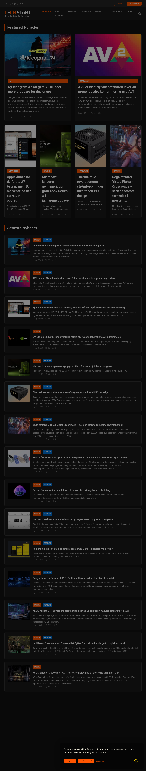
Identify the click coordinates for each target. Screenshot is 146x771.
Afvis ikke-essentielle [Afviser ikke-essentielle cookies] (86, 761)
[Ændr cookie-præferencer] (100, 761)
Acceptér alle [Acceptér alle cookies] (70, 761)
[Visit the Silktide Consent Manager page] (136, 761)
